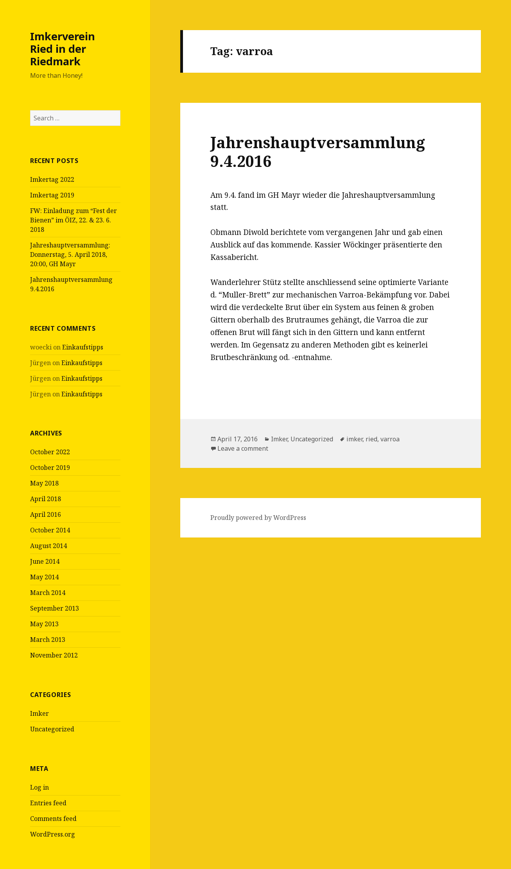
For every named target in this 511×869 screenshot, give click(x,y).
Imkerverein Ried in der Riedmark (62, 48)
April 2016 (45, 514)
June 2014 (44, 561)
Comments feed (53, 818)
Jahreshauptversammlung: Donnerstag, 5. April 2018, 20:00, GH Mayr (70, 254)
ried (371, 439)
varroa (390, 439)
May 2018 (44, 483)
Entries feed (48, 803)
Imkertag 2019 (52, 195)
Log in (39, 787)
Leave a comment (242, 448)
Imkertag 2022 (52, 179)
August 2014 (48, 545)
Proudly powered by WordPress (258, 517)
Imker (39, 713)
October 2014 (50, 530)
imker (354, 439)
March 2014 (47, 592)
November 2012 (54, 655)
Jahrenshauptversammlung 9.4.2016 (317, 151)
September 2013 (54, 608)
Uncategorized (52, 729)
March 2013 (47, 639)
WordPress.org (52, 834)
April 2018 (45, 499)
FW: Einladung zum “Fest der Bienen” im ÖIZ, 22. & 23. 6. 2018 (73, 220)
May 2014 (44, 577)
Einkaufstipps (82, 347)
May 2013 (44, 624)
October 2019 (50, 467)
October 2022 (50, 452)
